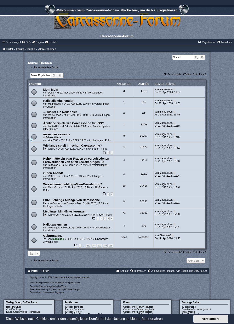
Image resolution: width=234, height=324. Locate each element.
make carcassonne (56, 134)
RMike (51, 176)
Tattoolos (53, 165)
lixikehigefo (54, 227)
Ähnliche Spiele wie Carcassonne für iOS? (73, 123)
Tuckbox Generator (74, 309)
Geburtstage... (53, 235)
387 (94, 245)
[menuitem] (26, 42)
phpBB (44, 283)
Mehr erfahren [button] (152, 318)
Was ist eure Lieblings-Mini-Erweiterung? (72, 184)
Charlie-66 (165, 235)
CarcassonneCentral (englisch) (139, 309)
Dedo (51, 92)
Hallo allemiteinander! (59, 100)
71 (124, 212)
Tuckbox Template (74, 307)
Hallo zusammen (55, 224)
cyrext (55, 214)
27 (124, 146)
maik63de (58, 239)
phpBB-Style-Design (70, 289)
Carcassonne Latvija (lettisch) (138, 312)
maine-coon (165, 89)
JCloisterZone (189, 307)
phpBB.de (61, 286)
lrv (53, 148)
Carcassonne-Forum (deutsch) (138, 307)
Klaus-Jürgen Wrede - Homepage (23, 312)
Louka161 (53, 126)
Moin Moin (50, 89)
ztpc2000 (53, 140)
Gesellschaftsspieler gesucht (196, 309)
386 (88, 245)
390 (110, 245)
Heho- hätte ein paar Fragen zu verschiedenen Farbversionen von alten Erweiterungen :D (76, 160)
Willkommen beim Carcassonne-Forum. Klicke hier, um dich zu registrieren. (117, 10)
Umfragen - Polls (101, 140)
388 (99, 245)
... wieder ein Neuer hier (60, 112)
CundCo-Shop (13, 309)
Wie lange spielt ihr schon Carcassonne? (72, 145)
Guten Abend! (53, 173)
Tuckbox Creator (73, 312)
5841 (124, 237)
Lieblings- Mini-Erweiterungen (64, 211)
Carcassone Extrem (63, 203)
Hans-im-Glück (13, 307)
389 (105, 245)
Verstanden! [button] (210, 318)
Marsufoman (55, 187)
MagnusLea (54, 103)
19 (124, 185)
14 (124, 201)
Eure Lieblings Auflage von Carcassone (71, 200)
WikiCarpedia (188, 312)
